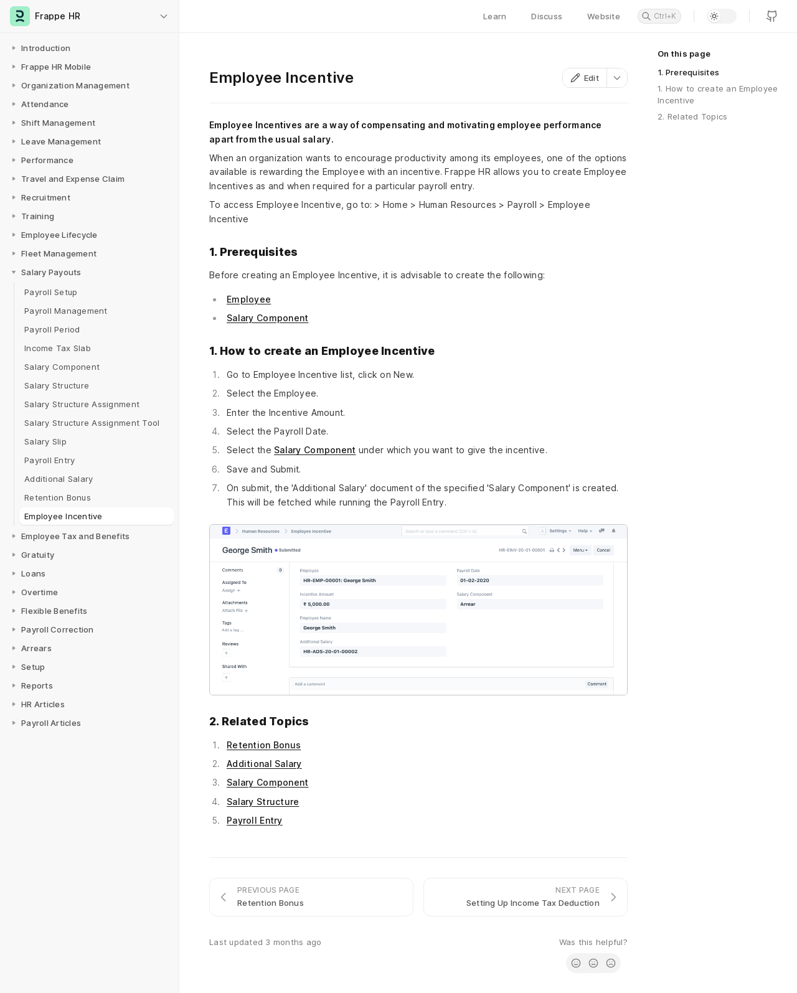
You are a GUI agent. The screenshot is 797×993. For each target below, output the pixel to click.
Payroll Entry (255, 820)
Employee (249, 299)
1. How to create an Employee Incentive (718, 94)
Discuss (546, 16)
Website (603, 16)
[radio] (576, 963)
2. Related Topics (692, 116)
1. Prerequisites (688, 72)
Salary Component (267, 318)
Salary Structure (263, 801)
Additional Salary (264, 763)
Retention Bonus (264, 745)
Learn (494, 16)
